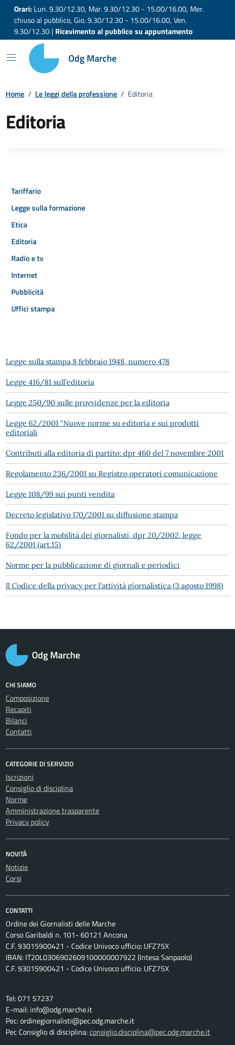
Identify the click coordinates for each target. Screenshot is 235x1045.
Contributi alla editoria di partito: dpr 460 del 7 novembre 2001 (115, 453)
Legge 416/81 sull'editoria (50, 382)
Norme (16, 799)
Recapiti (18, 709)
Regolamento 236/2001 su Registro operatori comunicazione (112, 473)
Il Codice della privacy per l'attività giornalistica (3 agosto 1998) (114, 585)
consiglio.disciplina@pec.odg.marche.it (149, 1032)
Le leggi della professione (76, 93)
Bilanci (16, 720)
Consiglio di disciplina (39, 788)
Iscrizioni (20, 777)
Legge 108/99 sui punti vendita (60, 494)
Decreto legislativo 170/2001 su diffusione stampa (92, 514)
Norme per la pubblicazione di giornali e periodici (93, 565)
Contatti (19, 731)
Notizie (17, 867)
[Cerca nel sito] (209, 58)
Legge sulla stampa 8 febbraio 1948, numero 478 (87, 361)
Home (15, 93)
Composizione (27, 698)
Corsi (14, 878)
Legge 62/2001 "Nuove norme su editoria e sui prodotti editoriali (102, 427)
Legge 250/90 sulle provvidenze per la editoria (87, 402)
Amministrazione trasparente (52, 810)
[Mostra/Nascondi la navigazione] (11, 57)
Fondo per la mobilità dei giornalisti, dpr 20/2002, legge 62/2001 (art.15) (103, 539)
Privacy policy (27, 821)
